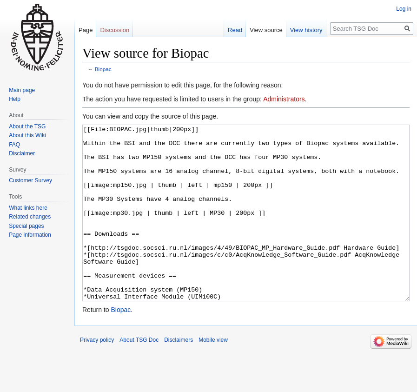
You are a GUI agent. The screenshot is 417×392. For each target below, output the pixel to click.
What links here (28, 208)
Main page (22, 90)
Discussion (114, 30)
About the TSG (27, 126)
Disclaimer (22, 153)
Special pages (26, 226)
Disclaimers (178, 375)
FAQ (14, 144)
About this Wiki (27, 135)
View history (306, 30)
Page (86, 30)
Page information (30, 235)
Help (14, 99)
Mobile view (213, 375)
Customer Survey (30, 180)
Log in (403, 9)
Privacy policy (97, 375)
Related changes (30, 216)
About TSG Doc (139, 375)
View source (266, 30)
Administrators (283, 99)
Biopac (103, 69)
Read (235, 30)
